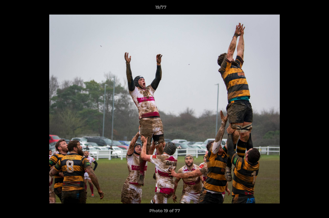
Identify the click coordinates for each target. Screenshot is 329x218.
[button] (303, 9)
